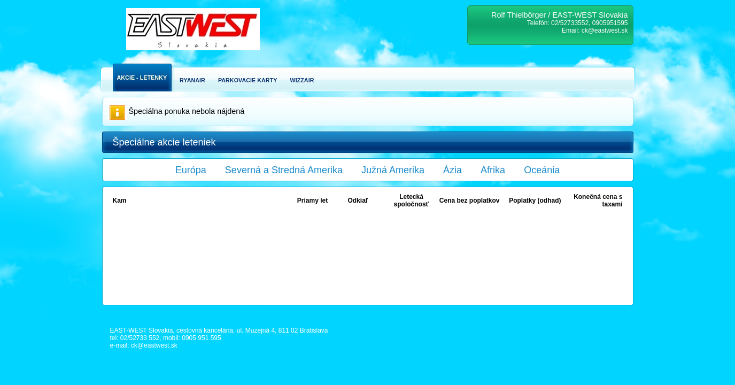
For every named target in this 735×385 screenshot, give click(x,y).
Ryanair (192, 80)
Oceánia (542, 170)
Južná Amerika (392, 170)
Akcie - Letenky (142, 77)
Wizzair (302, 80)
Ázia (452, 170)
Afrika (493, 170)
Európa (190, 170)
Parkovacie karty (247, 80)
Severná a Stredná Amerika (284, 170)
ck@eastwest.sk (154, 345)
